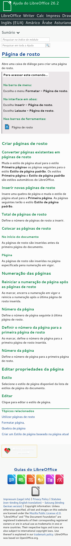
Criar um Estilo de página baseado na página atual (35, 434)
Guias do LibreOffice (35, 469)
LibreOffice (11, 15)
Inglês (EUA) (12, 22)
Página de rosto (21, 54)
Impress (53, 15)
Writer (28, 15)
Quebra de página (13, 428)
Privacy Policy (41, 499)
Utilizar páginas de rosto (18, 417)
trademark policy (43, 534)
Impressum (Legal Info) (16, 499)
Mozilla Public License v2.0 (45, 513)
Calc (40, 15)
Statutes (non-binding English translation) (32, 500)
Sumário (8, 32)
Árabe (47, 22)
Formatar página (13, 422)
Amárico (32, 22)
